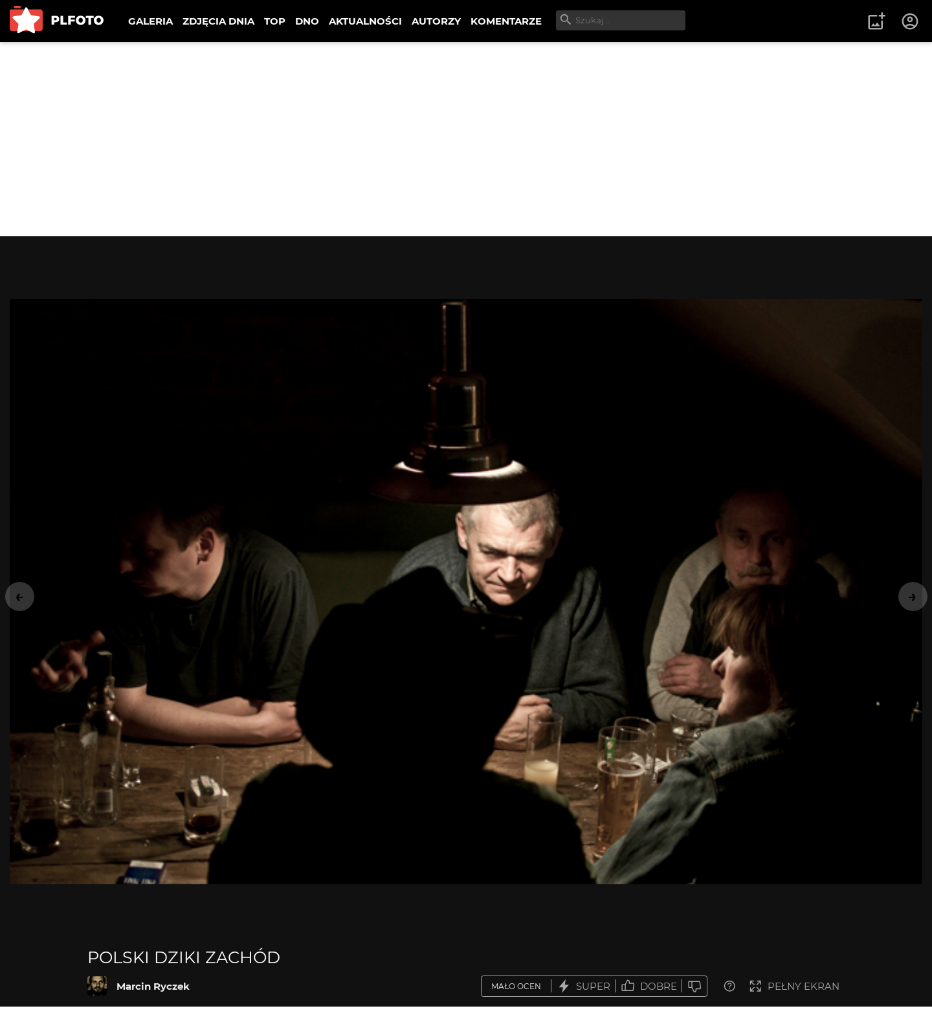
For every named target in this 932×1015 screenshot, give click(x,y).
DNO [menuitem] (307, 21)
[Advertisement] (466, 139)
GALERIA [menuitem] (150, 21)
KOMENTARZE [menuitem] (506, 21)
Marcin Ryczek (153, 986)
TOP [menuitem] (274, 21)
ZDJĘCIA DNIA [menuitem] (218, 21)
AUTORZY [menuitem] (436, 21)
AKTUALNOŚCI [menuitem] (365, 21)
